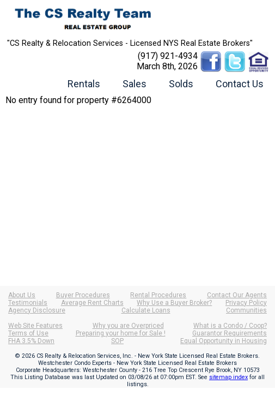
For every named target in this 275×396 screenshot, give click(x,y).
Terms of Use (28, 333)
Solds (181, 83)
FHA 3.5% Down (31, 341)
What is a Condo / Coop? (230, 325)
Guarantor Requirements (229, 333)
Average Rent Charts (92, 303)
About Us (21, 295)
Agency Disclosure (36, 310)
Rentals (84, 83)
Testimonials (27, 303)
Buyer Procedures (83, 295)
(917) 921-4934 (168, 56)
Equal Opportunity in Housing (223, 341)
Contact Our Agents (237, 295)
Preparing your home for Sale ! (121, 333)
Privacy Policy (246, 303)
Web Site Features (35, 325)
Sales (134, 83)
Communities (246, 310)
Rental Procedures (158, 295)
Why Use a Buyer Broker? (174, 303)
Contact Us (240, 83)
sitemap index (228, 377)
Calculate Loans (145, 310)
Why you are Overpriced (128, 325)
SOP (117, 341)
